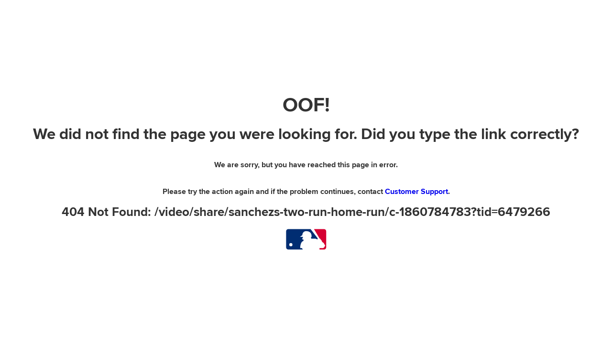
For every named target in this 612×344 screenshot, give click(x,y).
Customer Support (416, 191)
